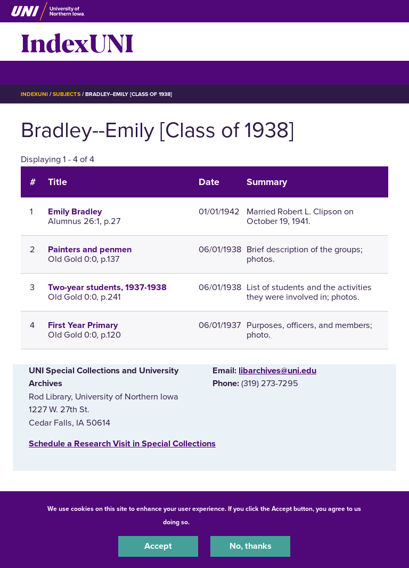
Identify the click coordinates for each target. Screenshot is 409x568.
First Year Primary (83, 325)
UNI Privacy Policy (219, 522)
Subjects (66, 94)
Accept (158, 546)
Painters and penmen (90, 249)
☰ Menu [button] (40, 72)
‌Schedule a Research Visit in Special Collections (122, 443)
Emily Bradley (75, 211)
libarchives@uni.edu (277, 370)
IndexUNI (77, 41)
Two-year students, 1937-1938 (107, 287)
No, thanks (251, 546)
